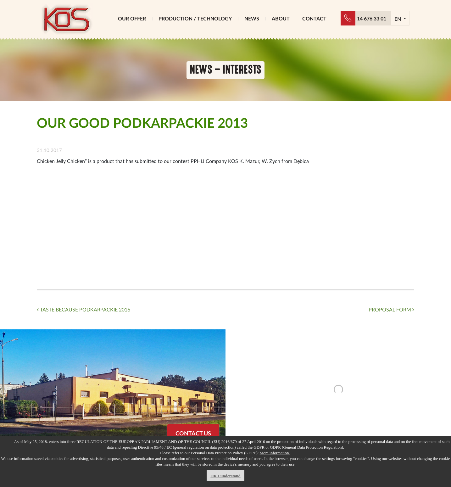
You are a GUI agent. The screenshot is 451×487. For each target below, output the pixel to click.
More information (275, 453)
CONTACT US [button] (193, 434)
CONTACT (314, 18)
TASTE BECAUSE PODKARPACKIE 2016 (83, 309)
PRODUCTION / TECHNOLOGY (195, 18)
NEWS (251, 18)
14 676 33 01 (371, 18)
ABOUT (281, 18)
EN (398, 19)
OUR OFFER (132, 18)
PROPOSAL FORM (391, 309)
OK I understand (225, 475)
